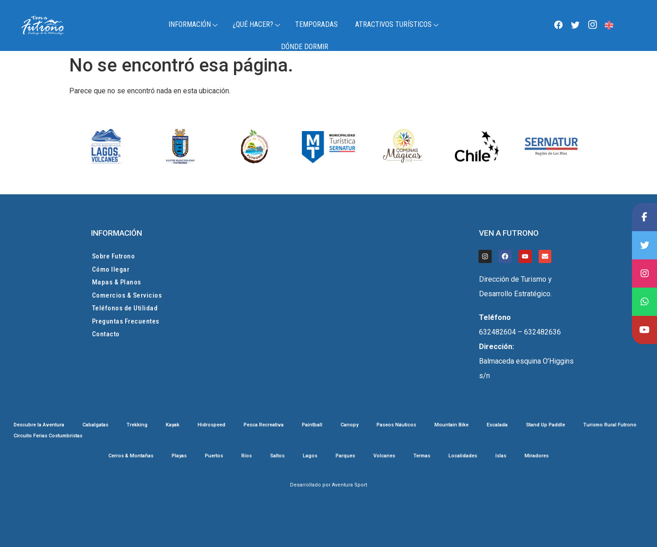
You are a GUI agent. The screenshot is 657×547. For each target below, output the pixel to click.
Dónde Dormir (304, 46)
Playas (179, 456)
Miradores (537, 456)
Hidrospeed (211, 425)
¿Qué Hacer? (257, 24)
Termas (421, 456)
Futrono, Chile (626, 26)
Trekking (137, 425)
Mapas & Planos (116, 282)
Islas (500, 456)
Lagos (310, 456)
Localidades (462, 456)
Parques (345, 456)
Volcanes (384, 456)
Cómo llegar (111, 269)
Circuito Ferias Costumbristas (48, 436)
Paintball (312, 425)
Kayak (172, 425)
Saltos (277, 456)
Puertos (214, 456)
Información (194, 24)
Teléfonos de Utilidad (125, 308)
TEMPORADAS (316, 24)
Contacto (106, 334)
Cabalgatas (95, 425)
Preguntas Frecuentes (125, 321)
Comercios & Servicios (127, 295)
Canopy (349, 425)
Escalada (497, 425)
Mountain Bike (451, 425)
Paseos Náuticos (396, 425)
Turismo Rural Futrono (610, 425)
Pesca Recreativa (264, 425)
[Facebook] (558, 24)
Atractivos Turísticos (398, 24)
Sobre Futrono (113, 256)
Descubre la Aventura (39, 425)
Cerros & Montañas (130, 456)
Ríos (246, 456)
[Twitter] (575, 24)
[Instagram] (592, 24)
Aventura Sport (349, 485)
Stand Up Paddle (545, 425)
